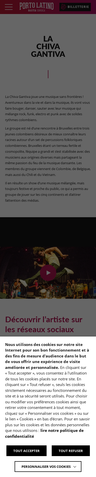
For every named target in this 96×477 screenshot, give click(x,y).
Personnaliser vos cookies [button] (46, 466)
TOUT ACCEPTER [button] (26, 450)
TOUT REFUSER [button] (71, 450)
